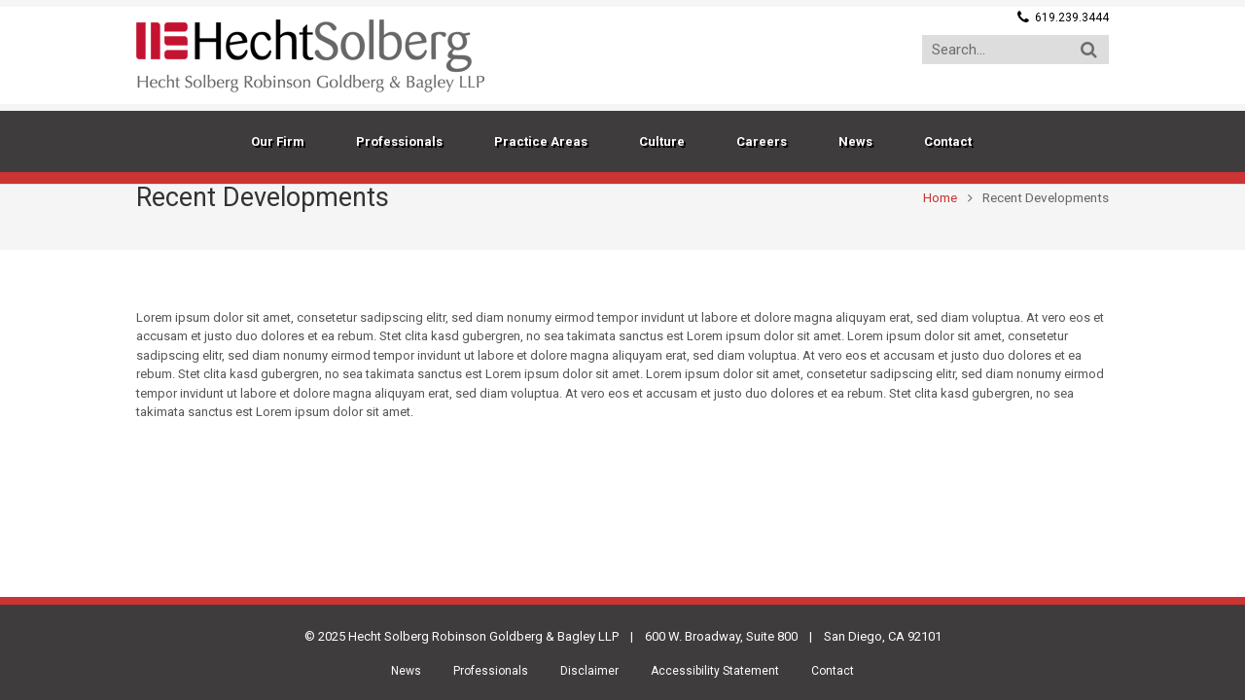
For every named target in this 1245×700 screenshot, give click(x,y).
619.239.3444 (1072, 17)
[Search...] (1015, 49)
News (406, 671)
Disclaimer (589, 671)
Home (940, 197)
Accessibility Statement (715, 671)
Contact (832, 671)
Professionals (490, 671)
